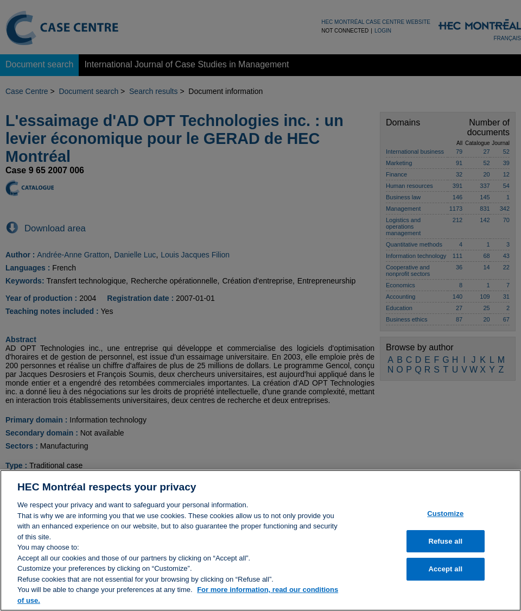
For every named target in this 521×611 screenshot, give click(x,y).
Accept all (445, 575)
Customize (445, 519)
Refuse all (445, 547)
